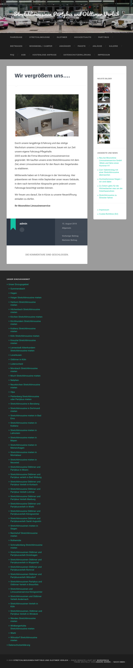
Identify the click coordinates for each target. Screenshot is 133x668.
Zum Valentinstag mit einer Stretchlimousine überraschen (109, 172)
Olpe (12, 392)
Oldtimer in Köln (18, 359)
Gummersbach (17, 288)
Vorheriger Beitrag (70, 236)
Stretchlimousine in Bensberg (24, 403)
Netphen (14, 380)
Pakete (82, 46)
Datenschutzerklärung (77, 55)
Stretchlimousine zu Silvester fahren (108, 196)
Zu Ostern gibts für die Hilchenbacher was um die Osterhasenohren (110, 188)
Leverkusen (16, 355)
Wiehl (13, 633)
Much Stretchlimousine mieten (25, 375)
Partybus (103, 37)
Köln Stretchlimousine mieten (24, 336)
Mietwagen (16, 46)
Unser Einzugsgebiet (18, 284)
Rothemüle (15, 540)
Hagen (13, 293)
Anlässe (97, 46)
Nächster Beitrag (69, 240)
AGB (23, 55)
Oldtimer (62, 37)
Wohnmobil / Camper (40, 46)
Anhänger (65, 46)
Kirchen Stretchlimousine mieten (26, 316)
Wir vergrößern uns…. (42, 76)
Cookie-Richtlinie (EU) (108, 214)
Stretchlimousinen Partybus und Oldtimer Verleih (66, 13)
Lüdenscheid (16, 364)
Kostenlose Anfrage (44, 55)
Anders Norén (103, 662)
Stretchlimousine (39, 37)
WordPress (103, 660)
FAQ (12, 55)
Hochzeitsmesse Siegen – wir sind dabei (110, 180)
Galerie (113, 46)
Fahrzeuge (16, 37)
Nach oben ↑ (120, 662)
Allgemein (66, 228)
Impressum (104, 55)
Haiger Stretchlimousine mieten (25, 297)
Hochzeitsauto (82, 37)
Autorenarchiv (22, 229)
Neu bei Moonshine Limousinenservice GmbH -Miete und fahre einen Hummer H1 (110, 162)
